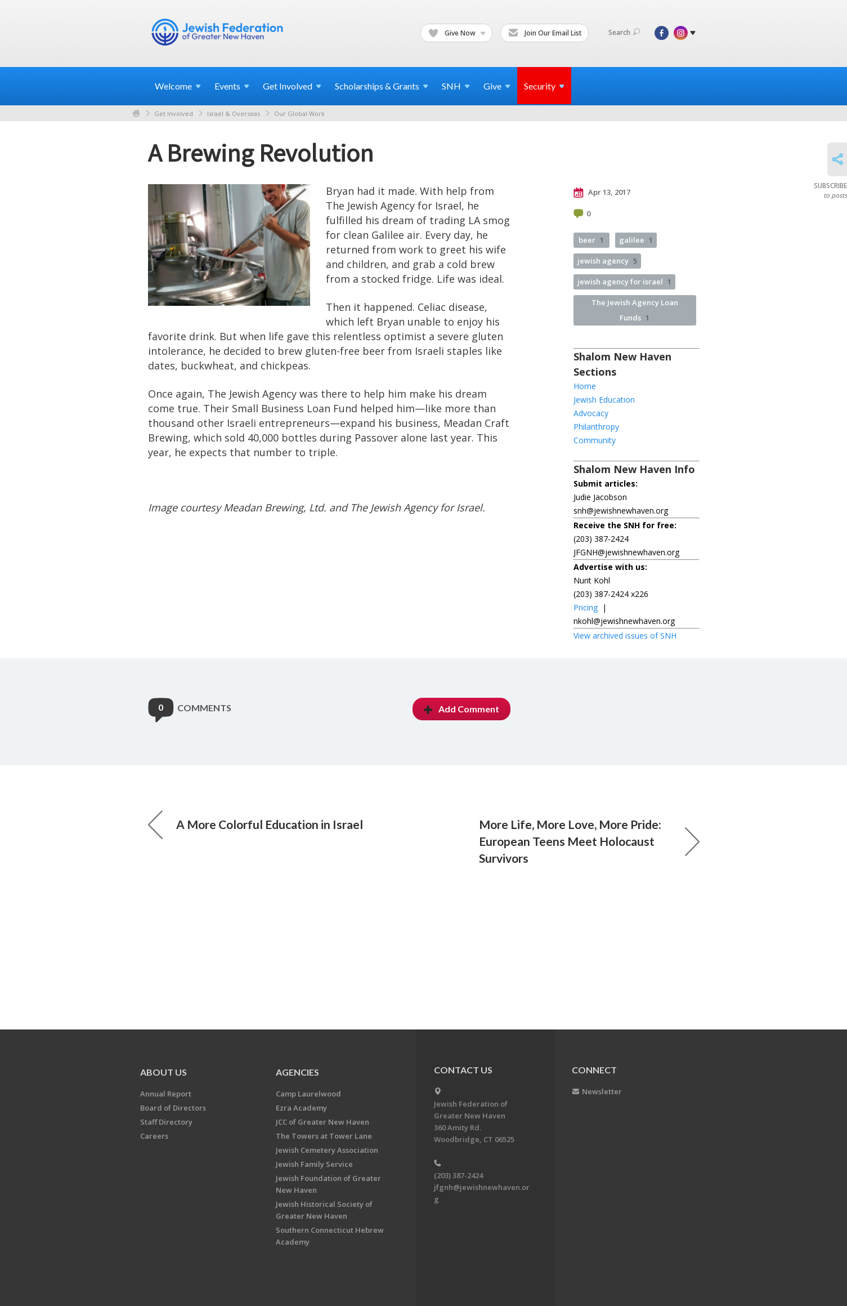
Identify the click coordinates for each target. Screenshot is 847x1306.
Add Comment (461, 708)
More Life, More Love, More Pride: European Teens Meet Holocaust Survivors (589, 841)
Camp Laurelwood (308, 1094)
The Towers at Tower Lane (324, 1136)
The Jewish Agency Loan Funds (634, 310)
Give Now (457, 33)
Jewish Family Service (314, 1164)
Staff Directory (166, 1122)
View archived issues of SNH (624, 635)
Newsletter (602, 1091)
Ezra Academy (301, 1108)
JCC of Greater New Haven (322, 1122)
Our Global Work (299, 113)
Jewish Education (604, 399)
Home (136, 113)
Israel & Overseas (233, 113)
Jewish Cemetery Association (327, 1150)
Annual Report (165, 1094)
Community (594, 440)
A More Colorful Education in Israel (255, 824)
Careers (154, 1136)
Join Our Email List (545, 33)
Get (292, 86)
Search (624, 32)
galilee (636, 240)
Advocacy (590, 413)
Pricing (585, 607)
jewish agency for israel (624, 282)
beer (591, 240)
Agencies (297, 1072)
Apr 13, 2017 (601, 192)
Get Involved (173, 113)
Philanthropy (596, 426)
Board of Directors (173, 1108)
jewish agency (607, 261)
